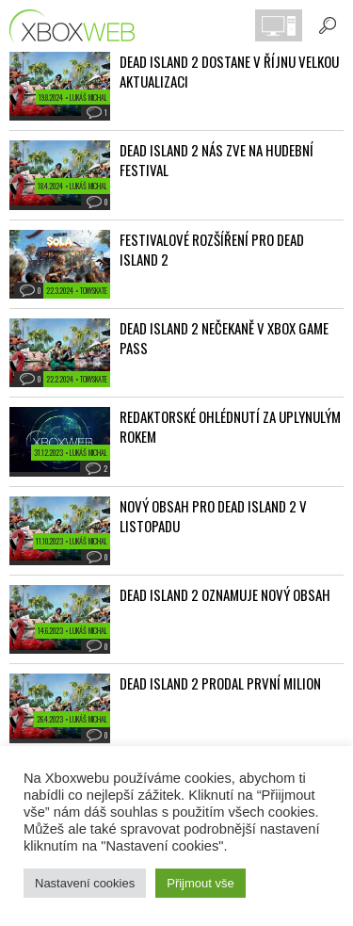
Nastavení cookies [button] (85, 883)
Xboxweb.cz (77, 26)
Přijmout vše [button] (200, 883)
